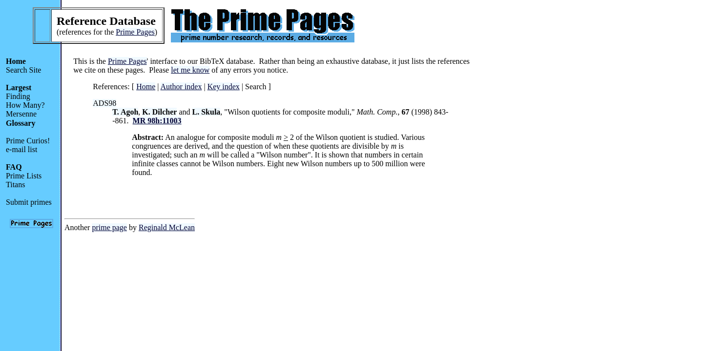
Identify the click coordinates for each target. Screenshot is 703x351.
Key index (223, 86)
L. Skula (206, 112)
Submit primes (29, 202)
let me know (190, 70)
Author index (181, 86)
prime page (109, 227)
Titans (15, 184)
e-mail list (21, 149)
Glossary (20, 123)
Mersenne (21, 114)
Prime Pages (135, 32)
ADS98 (104, 103)
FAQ (14, 167)
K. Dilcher (159, 112)
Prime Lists (23, 176)
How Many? (25, 105)
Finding (18, 96)
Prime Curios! (28, 140)
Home (16, 61)
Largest (18, 87)
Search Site (23, 70)
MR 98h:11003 (157, 121)
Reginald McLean (167, 227)
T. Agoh (125, 112)
